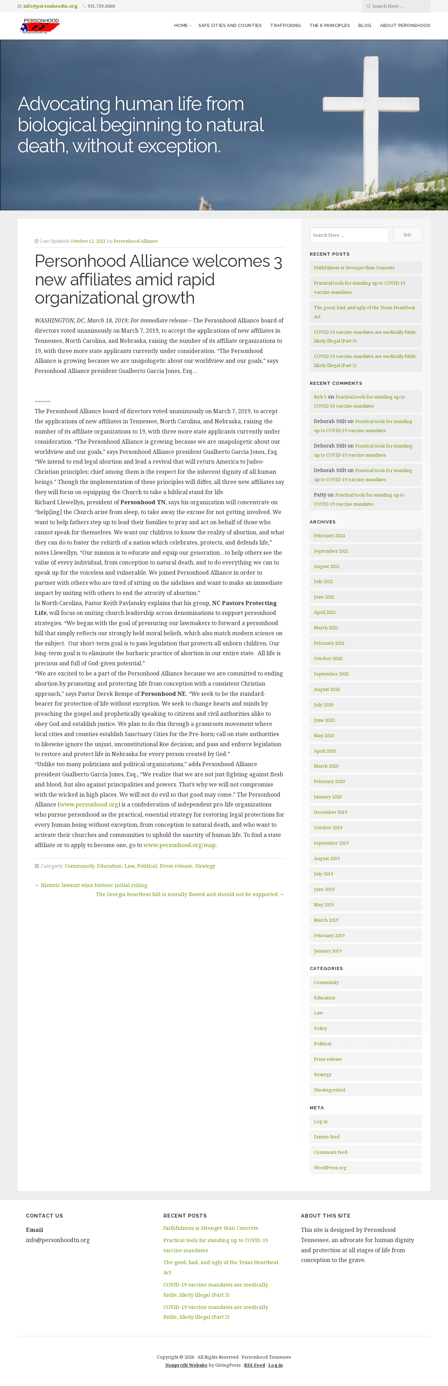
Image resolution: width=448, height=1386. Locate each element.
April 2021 (325, 612)
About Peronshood (405, 25)
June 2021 (324, 597)
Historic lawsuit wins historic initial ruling (94, 885)
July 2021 (323, 581)
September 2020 (331, 674)
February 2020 (329, 781)
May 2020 (324, 735)
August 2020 (327, 689)
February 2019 (329, 935)
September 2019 (331, 843)
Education (109, 865)
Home (181, 25)
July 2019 (323, 874)
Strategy (205, 865)
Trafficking (285, 25)
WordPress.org (330, 1167)
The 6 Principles (329, 25)
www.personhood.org (89, 804)
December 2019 (330, 812)
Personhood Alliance (135, 241)
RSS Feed (254, 1365)
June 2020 (324, 720)
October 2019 (328, 827)
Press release (176, 865)
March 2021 (326, 627)
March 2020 (326, 766)
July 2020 (323, 704)
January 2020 (328, 797)
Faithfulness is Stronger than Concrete (354, 267)
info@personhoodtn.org (50, 6)
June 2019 (324, 889)
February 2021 (329, 643)
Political (147, 865)
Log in (321, 1121)
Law (129, 865)
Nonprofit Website (186, 1365)
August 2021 (327, 566)
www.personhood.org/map (180, 845)
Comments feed (330, 1152)
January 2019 (328, 951)
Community (79, 865)
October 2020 (328, 658)
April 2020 (325, 751)
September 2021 (331, 551)
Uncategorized (329, 1090)
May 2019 (324, 904)
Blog (365, 25)
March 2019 (326, 920)
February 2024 (329, 535)
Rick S (320, 397)
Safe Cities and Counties (230, 25)
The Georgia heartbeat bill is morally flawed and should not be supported (187, 894)
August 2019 (327, 858)
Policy (320, 1028)
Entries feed (327, 1137)
